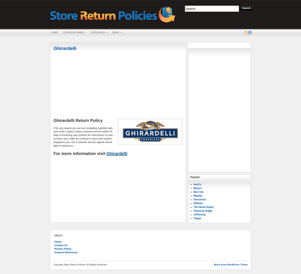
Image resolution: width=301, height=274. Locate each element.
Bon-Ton (199, 192)
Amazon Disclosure (66, 252)
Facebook (250, 32)
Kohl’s (197, 184)
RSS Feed (245, 32)
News (116, 33)
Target (197, 218)
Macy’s (198, 188)
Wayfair (198, 195)
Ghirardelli (65, 48)
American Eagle (203, 210)
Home (54, 32)
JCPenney (200, 214)
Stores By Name (73, 33)
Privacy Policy (62, 248)
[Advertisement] (118, 85)
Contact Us (61, 245)
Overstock (200, 199)
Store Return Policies (113, 14)
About (58, 241)
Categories (98, 33)
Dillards (198, 203)
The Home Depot (203, 207)
